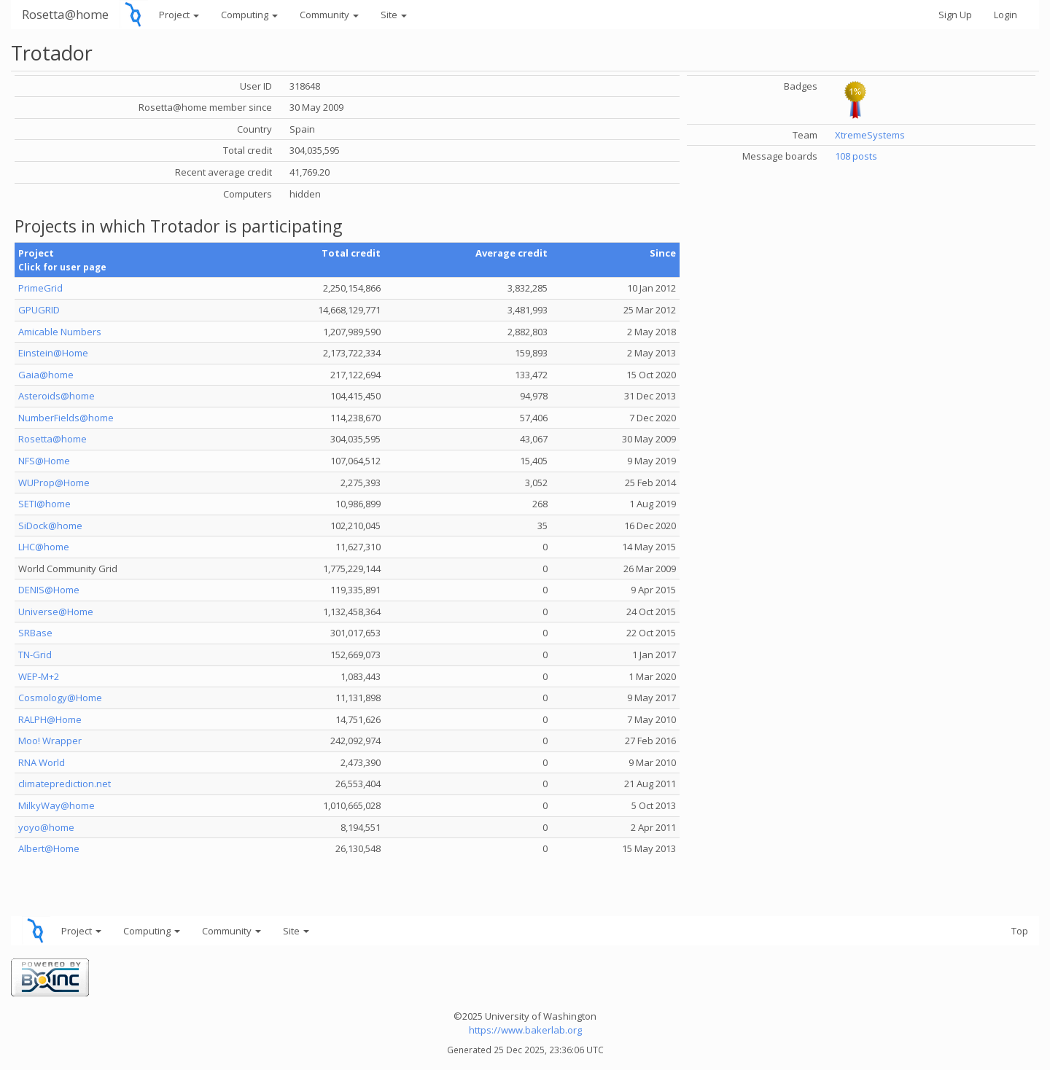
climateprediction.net (64, 783)
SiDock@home (50, 525)
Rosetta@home (65, 14)
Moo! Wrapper (50, 740)
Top (1019, 930)
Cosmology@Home (60, 697)
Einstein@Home (53, 352)
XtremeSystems (870, 134)
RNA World (41, 762)
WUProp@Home (54, 482)
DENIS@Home (48, 589)
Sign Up (955, 14)
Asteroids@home (56, 395)
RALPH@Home (50, 719)
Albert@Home (48, 848)
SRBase (35, 632)
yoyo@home (46, 827)
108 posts (856, 156)
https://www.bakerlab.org (525, 1029)
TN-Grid (35, 654)
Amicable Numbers (59, 331)
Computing (249, 14)
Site (394, 14)
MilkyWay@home (56, 805)
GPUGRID (39, 309)
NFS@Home (44, 460)
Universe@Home (55, 611)
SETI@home (44, 503)
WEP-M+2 (38, 676)
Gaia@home (46, 374)
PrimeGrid (40, 287)
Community (329, 14)
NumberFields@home (66, 417)
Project (179, 14)
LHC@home (43, 546)
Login (1005, 14)
